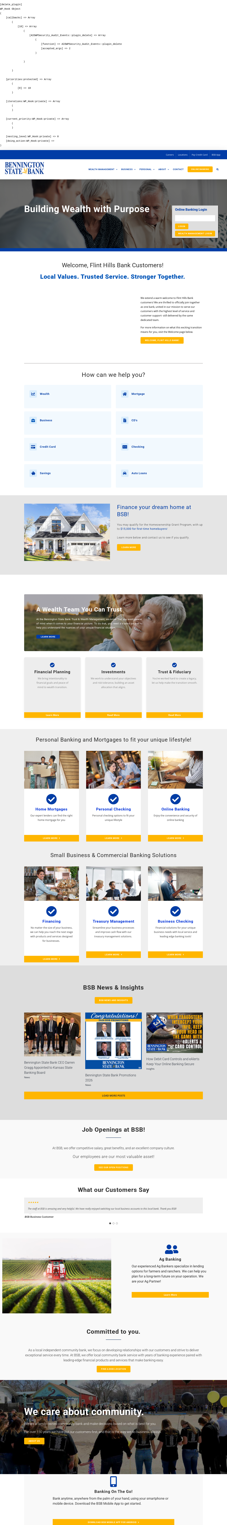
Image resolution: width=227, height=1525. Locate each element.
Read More (113, 715)
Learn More (52, 715)
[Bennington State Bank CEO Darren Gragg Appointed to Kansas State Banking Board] (52, 1034)
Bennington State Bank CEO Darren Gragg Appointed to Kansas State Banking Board (49, 1068)
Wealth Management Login (195, 233)
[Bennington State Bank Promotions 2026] (113, 1040)
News (27, 1077)
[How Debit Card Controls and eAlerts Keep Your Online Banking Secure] (174, 1032)
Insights (150, 1068)
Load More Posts (113, 1095)
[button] (217, 169)
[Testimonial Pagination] (110, 1223)
